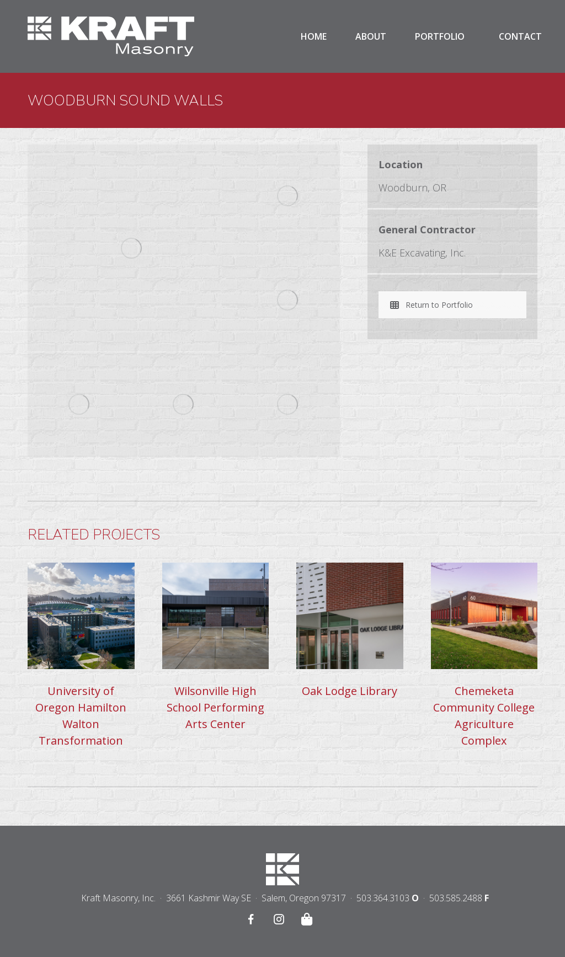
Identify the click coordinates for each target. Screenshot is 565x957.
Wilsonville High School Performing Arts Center (215, 707)
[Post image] (81, 616)
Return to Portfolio (431, 305)
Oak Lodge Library (349, 690)
